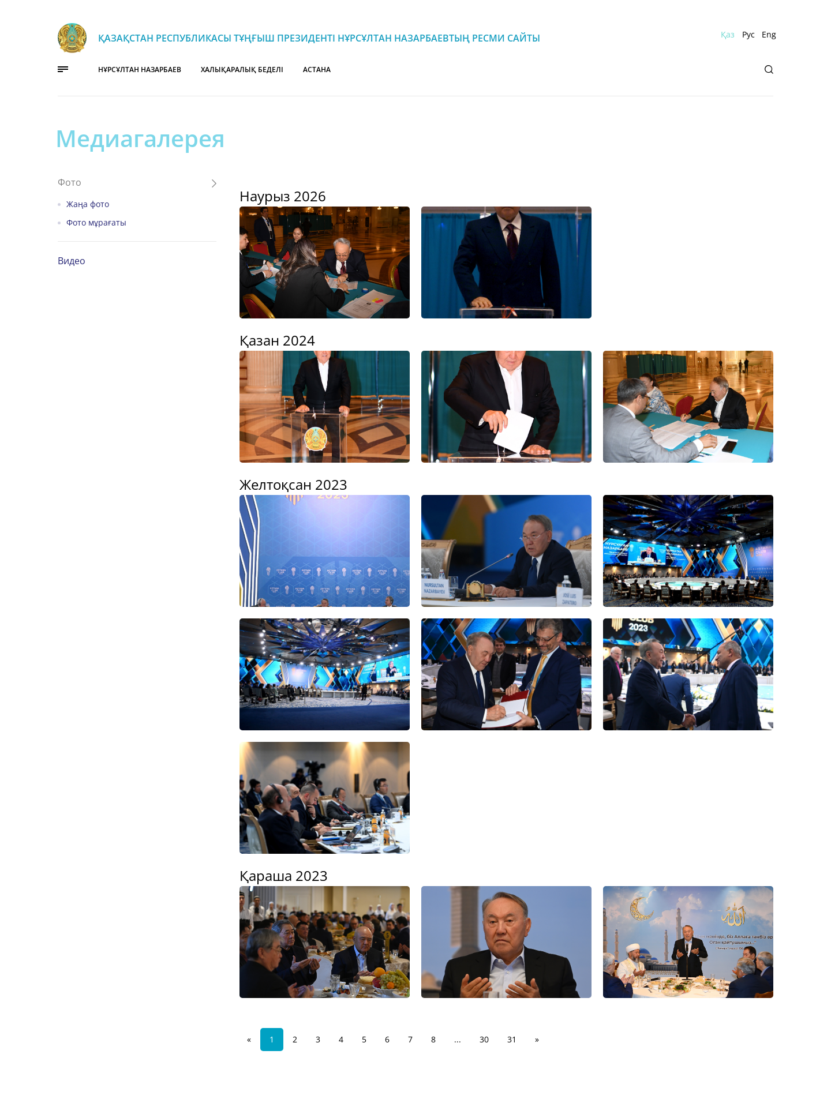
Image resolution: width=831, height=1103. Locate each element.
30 (484, 1039)
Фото (69, 182)
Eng (769, 35)
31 (511, 1039)
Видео (71, 260)
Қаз (728, 35)
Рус (748, 35)
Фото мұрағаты (96, 222)
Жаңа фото (87, 204)
